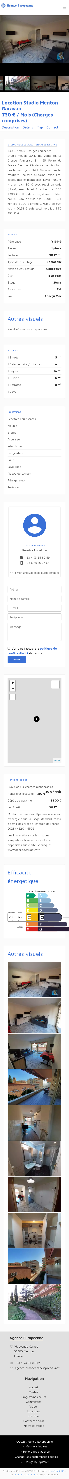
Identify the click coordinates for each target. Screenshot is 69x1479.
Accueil (17, 6)
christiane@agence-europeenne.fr (37, 572)
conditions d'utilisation (25, 1474)
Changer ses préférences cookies (36, 1456)
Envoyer (17, 659)
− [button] (12, 689)
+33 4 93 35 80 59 (37, 557)
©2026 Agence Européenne (34, 1441)
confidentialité (57, 1471)
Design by (36, 1461)
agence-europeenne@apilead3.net (37, 1368)
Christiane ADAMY (34, 545)
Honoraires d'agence (36, 1451)
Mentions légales (36, 1446)
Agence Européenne (26, 1338)
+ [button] (12, 683)
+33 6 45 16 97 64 (37, 562)
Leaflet (57, 760)
